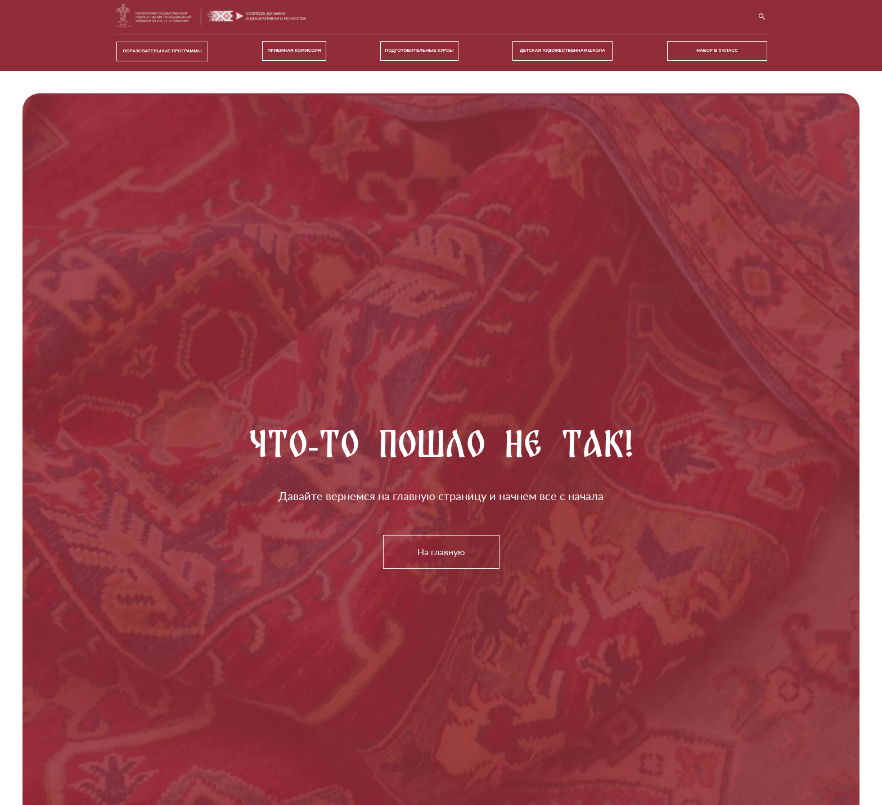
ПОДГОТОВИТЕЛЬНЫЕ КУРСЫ (419, 50)
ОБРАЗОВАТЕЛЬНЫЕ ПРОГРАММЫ (162, 50)
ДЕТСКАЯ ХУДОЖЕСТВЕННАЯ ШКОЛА (562, 50)
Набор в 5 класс (716, 50)
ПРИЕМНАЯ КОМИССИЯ (294, 50)
